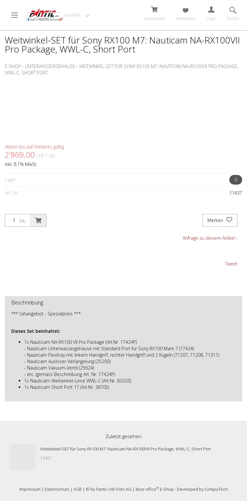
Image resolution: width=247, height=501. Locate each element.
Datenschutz (57, 489)
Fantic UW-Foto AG (114, 489)
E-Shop (13, 66)
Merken (219, 220)
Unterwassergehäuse (50, 66)
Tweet (231, 264)
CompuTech (216, 489)
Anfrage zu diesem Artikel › (210, 238)
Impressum (30, 489)
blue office (147, 489)
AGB (77, 489)
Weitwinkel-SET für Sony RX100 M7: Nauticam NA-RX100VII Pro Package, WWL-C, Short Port (125, 449)
